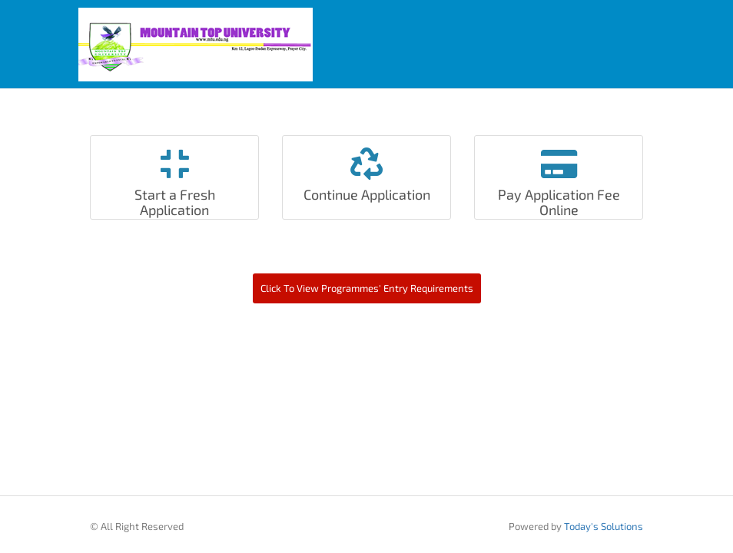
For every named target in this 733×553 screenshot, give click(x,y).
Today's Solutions (603, 526)
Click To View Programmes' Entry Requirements (366, 288)
